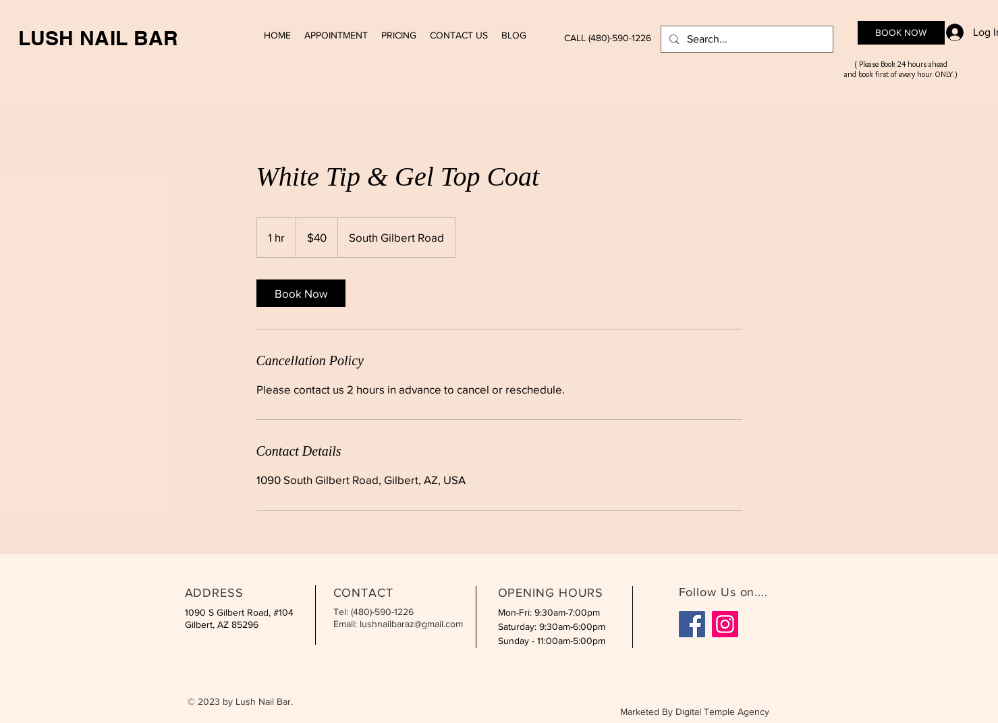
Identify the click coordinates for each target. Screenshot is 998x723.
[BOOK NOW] (901, 33)
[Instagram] (725, 624)
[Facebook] (692, 624)
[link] (300, 293)
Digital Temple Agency (722, 711)
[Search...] (745, 39)
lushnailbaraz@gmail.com (411, 623)
